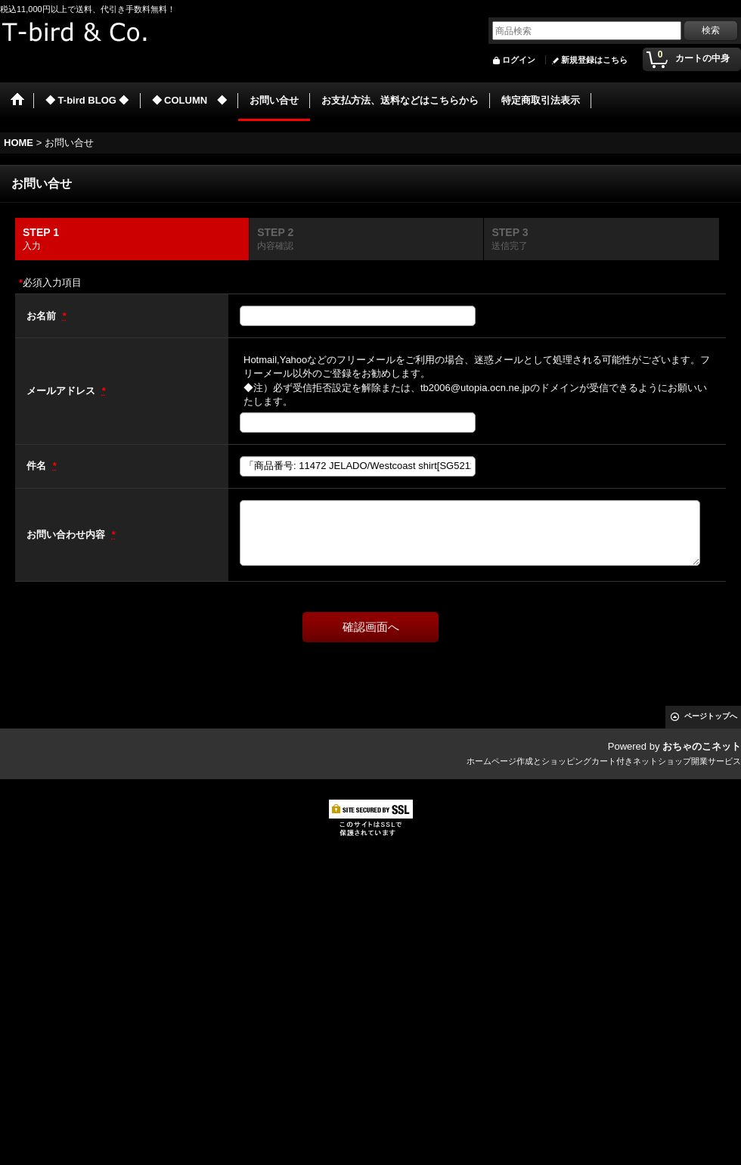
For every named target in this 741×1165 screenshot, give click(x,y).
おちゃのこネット (701, 746)
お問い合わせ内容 (67, 534)
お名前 (42, 316)
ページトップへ (710, 716)
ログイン (518, 59)
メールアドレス (62, 390)
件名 (37, 465)
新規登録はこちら (594, 59)
